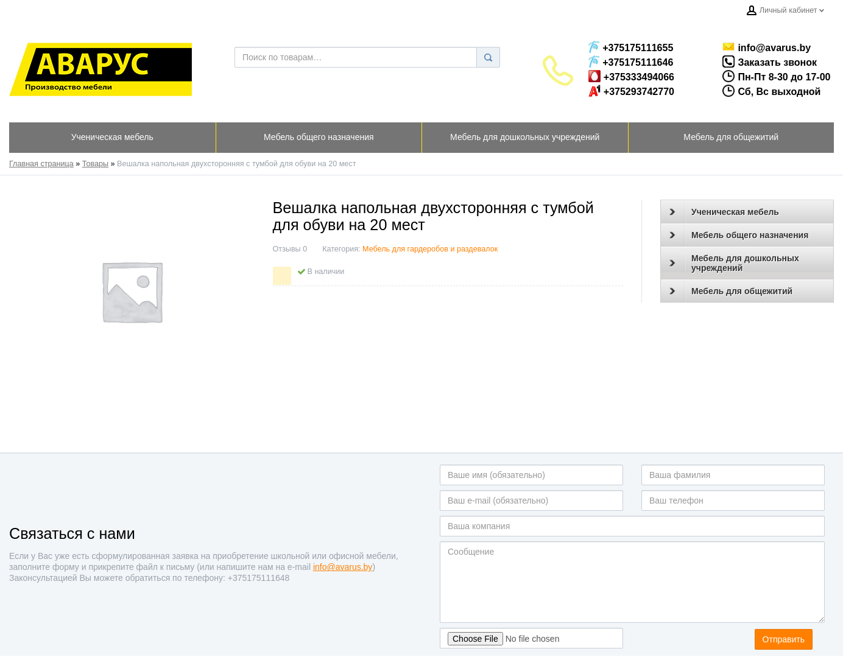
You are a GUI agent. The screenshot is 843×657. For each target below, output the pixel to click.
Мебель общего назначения (738, 235)
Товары (95, 164)
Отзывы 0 (290, 249)
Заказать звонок (757, 61)
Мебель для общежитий (730, 291)
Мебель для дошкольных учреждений (734, 263)
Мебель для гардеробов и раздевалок (430, 249)
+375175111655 (630, 47)
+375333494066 (631, 76)
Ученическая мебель (724, 212)
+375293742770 (631, 91)
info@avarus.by (761, 47)
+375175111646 (630, 61)
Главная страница (41, 164)
